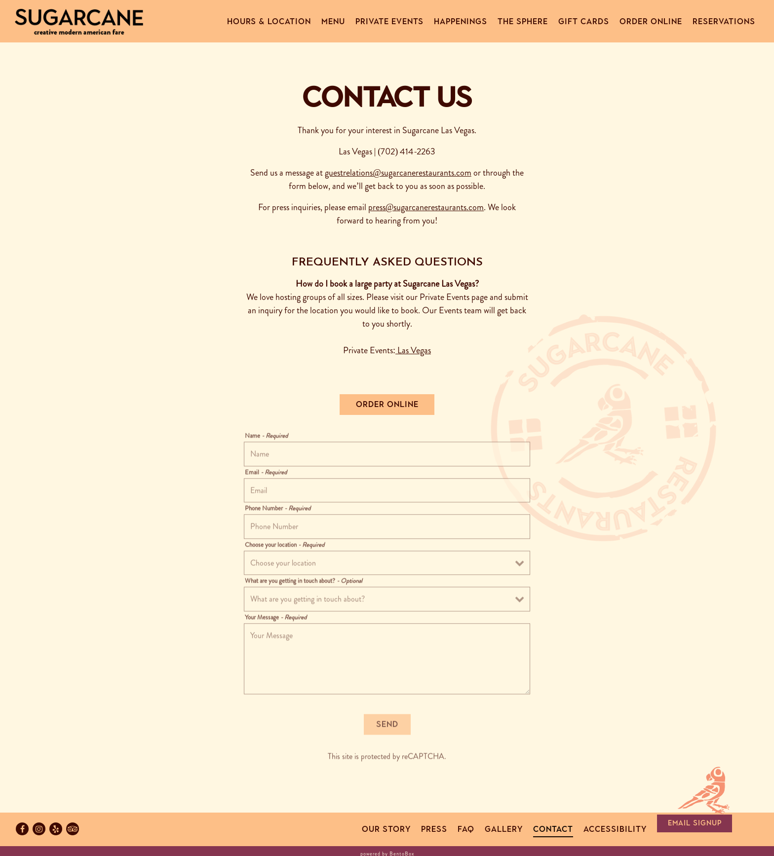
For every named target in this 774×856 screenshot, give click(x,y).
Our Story (386, 829)
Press (434, 829)
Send (387, 726)
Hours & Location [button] (269, 21)
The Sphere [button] (523, 21)
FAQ (466, 829)
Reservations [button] (724, 21)
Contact (553, 829)
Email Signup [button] (695, 823)
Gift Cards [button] (583, 21)
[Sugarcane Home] (79, 21)
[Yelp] (55, 828)
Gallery (504, 829)
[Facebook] (22, 828)
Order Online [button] (650, 21)
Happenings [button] (460, 21)
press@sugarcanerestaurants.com (426, 207)
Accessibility (615, 829)
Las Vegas (414, 350)
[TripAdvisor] (72, 828)
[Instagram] (39, 828)
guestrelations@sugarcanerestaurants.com (398, 172)
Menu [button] (333, 21)
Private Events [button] (389, 21)
